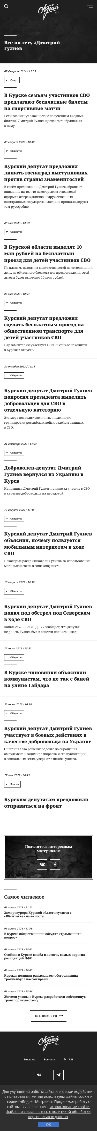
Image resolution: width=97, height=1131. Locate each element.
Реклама (29, 1059)
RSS (68, 1059)
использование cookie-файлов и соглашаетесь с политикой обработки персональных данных (48, 1111)
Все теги (50, 1059)
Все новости (49, 1016)
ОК (48, 1124)
